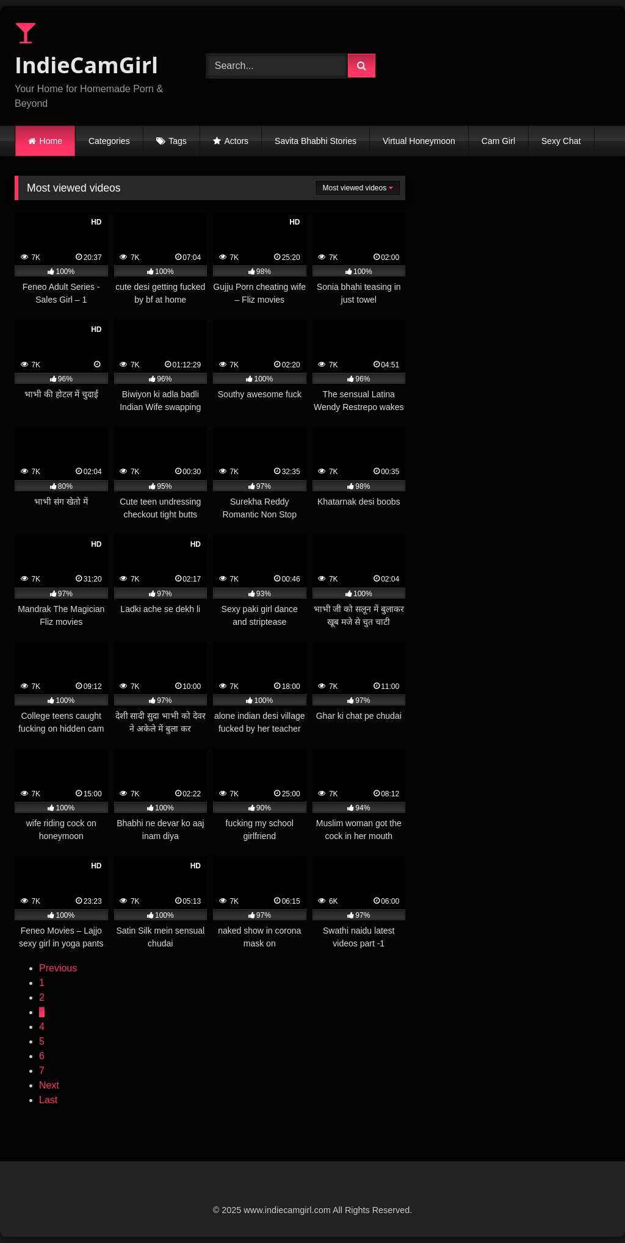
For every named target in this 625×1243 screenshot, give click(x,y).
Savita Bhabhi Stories (315, 141)
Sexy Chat (561, 141)
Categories (109, 141)
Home (51, 141)
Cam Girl (498, 141)
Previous (58, 968)
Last (48, 1100)
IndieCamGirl (86, 50)
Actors (236, 141)
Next (49, 1085)
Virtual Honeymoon (419, 141)
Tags (177, 141)
